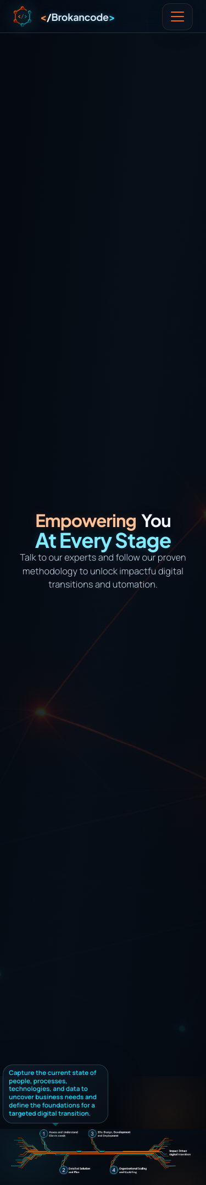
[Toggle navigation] (177, 17)
